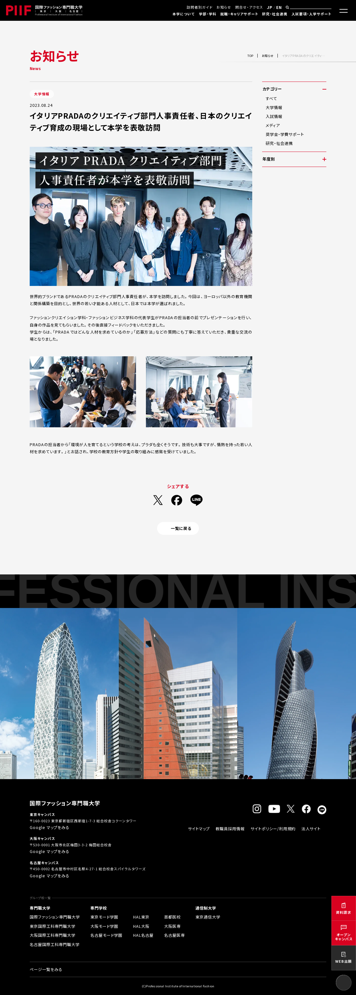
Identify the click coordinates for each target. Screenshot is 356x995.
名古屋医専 (174, 935)
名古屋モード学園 (106, 935)
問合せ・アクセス (249, 7)
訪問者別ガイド (200, 7)
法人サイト (311, 829)
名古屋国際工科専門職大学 (55, 944)
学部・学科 (207, 13)
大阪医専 (172, 926)
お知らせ (223, 7)
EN (279, 7)
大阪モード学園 (104, 926)
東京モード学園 (104, 917)
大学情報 (274, 107)
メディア (273, 125)
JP (269, 7)
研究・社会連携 (274, 13)
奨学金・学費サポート (285, 134)
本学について (183, 13)
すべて (271, 98)
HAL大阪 (141, 926)
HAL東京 (141, 917)
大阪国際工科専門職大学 (52, 935)
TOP (250, 55)
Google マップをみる (49, 827)
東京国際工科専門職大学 (52, 926)
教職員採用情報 (230, 829)
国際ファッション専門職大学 (55, 917)
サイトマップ (199, 829)
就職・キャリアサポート (239, 13)
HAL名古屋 (143, 935)
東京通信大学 (207, 917)
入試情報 (274, 116)
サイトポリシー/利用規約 (273, 829)
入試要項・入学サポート (311, 13)
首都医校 (172, 917)
